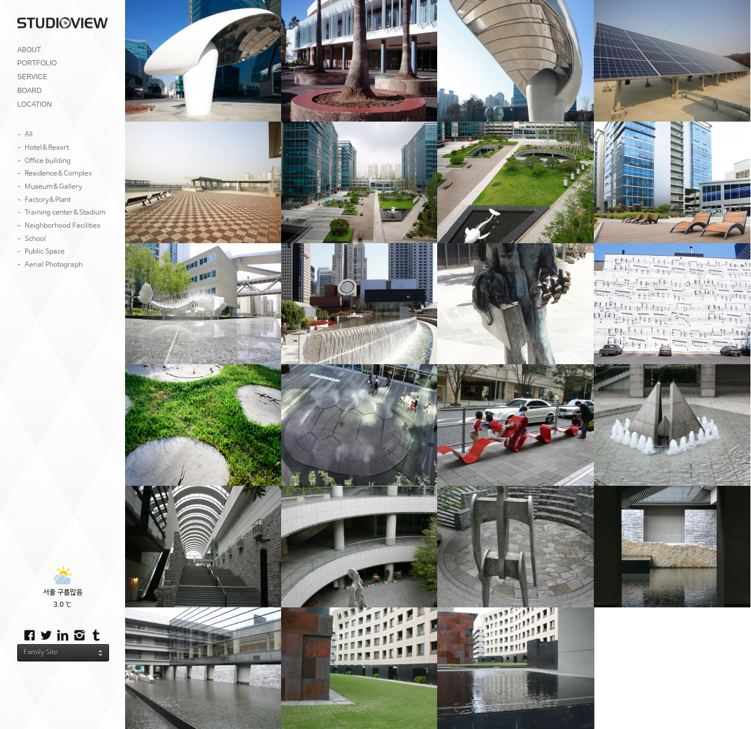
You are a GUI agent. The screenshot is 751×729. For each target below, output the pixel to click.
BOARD (29, 91)
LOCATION (34, 104)
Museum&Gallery (53, 187)
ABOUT (29, 50)
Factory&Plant (48, 200)
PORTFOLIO (37, 63)
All (29, 135)
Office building (48, 161)
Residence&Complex (58, 174)
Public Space (45, 252)
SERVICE (32, 77)
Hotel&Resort (47, 148)
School (35, 239)
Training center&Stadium (65, 213)
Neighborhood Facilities (62, 226)
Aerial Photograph (54, 265)
